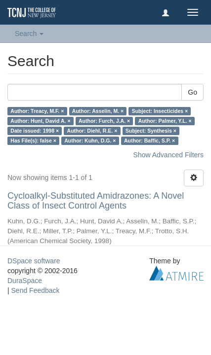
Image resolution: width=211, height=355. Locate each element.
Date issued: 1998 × (34, 131)
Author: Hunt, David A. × (40, 121)
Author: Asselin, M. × (98, 111)
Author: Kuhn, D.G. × (90, 140)
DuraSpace (24, 280)
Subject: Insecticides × (160, 111)
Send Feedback (35, 290)
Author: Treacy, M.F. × (37, 111)
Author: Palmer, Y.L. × (165, 121)
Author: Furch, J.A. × (104, 121)
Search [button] (29, 33)
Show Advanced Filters (168, 155)
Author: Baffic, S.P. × (149, 140)
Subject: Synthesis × (151, 131)
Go (192, 92)
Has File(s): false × (33, 140)
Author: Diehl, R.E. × (92, 131)
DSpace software (33, 261)
